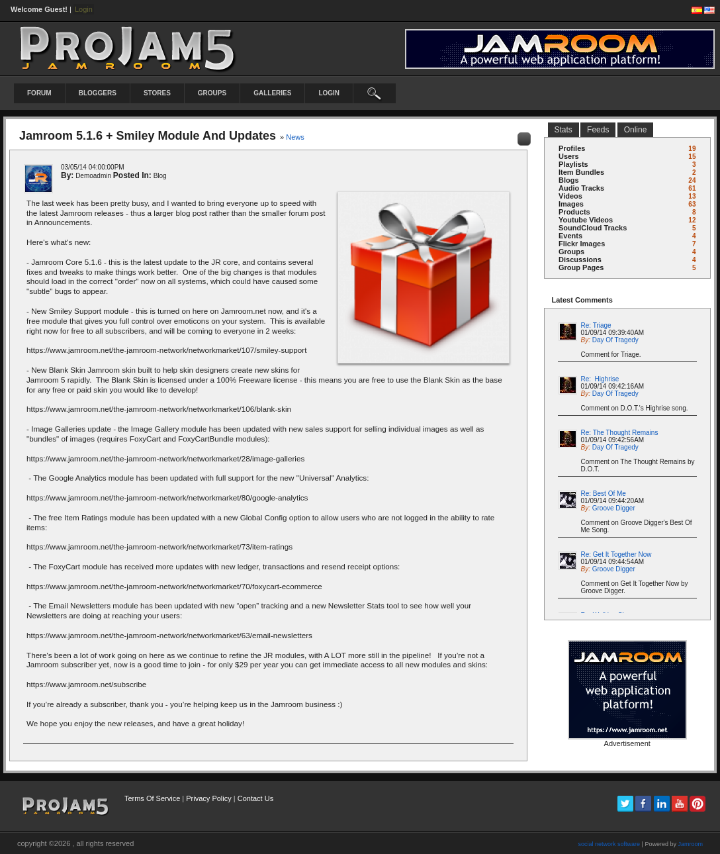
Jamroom (690, 844)
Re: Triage (596, 325)
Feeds (598, 129)
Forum (39, 93)
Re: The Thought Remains (619, 432)
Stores (157, 93)
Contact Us (255, 798)
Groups (212, 93)
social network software (609, 844)
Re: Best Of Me (603, 493)
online (635, 129)
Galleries (272, 93)
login (328, 93)
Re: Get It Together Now (616, 554)
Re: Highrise (600, 379)
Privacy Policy (208, 798)
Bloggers (97, 93)
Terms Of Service (152, 798)
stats (563, 129)
